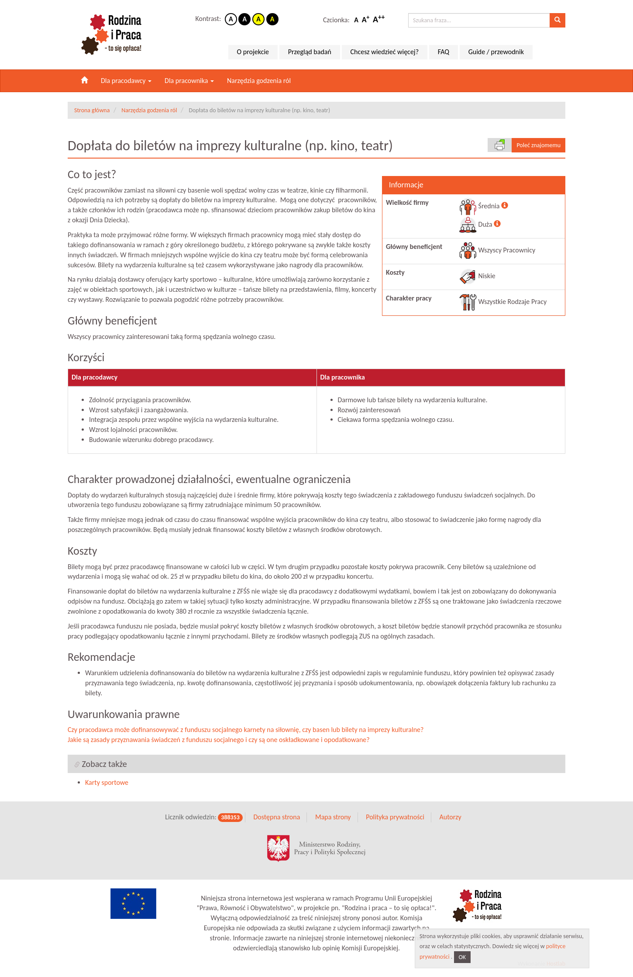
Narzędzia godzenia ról (259, 80)
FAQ (443, 52)
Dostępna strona (276, 817)
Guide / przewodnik (496, 52)
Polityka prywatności (395, 817)
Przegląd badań (309, 52)
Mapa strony (333, 817)
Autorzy (450, 817)
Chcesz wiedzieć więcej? (385, 52)
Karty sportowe (106, 782)
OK (462, 957)
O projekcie (253, 52)
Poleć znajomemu (538, 145)
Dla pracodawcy (126, 80)
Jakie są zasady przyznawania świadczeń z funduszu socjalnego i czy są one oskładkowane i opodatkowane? (219, 739)
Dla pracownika (189, 80)
